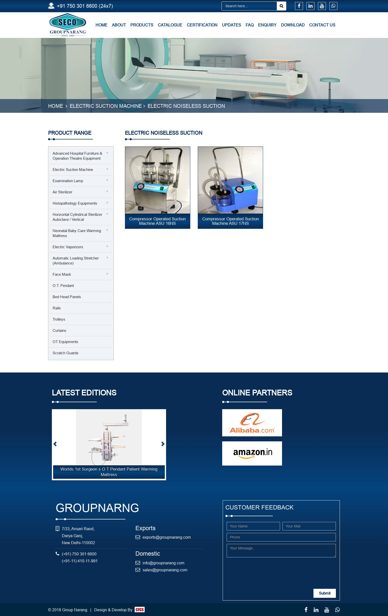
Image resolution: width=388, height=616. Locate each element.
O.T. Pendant (63, 285)
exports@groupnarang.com (167, 537)
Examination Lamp (68, 181)
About (119, 25)
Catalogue (170, 25)
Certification (202, 25)
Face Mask (62, 274)
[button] (55, 444)
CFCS (140, 609)
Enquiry (267, 25)
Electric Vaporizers (68, 247)
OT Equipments (65, 342)
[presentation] (264, 569)
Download (293, 25)
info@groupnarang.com (163, 562)
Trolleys (59, 319)
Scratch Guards (66, 353)
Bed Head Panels (67, 297)
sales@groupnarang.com (165, 569)
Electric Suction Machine (106, 106)
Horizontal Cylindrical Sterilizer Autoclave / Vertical (77, 217)
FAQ (250, 25)
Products (141, 25)
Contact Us (322, 25)
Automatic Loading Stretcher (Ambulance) (76, 260)
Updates (231, 25)
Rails (57, 308)
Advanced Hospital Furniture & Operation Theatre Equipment (77, 155)
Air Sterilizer (62, 192)
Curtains (59, 330)
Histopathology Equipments (75, 203)
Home (101, 25)
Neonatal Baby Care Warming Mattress (77, 233)
